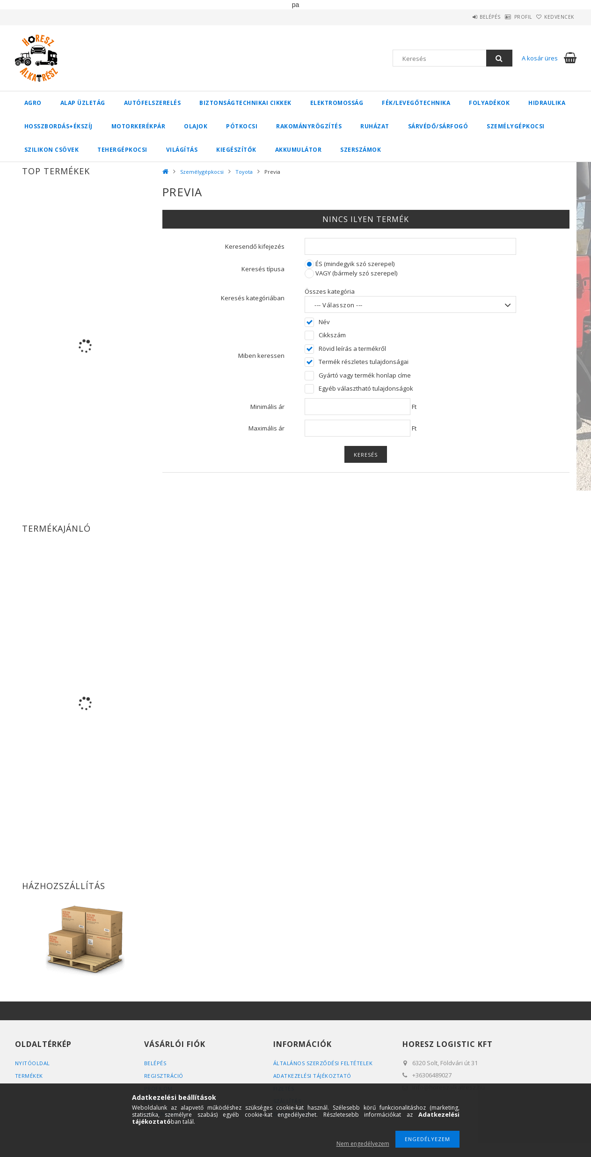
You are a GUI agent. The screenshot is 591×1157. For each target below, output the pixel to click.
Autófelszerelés (152, 103)
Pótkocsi (241, 126)
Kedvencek (554, 17)
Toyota (244, 171)
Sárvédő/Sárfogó (438, 126)
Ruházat (374, 126)
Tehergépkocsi (122, 150)
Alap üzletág (82, 103)
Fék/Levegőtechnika (416, 103)
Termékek (29, 1075)
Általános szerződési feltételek (323, 1063)
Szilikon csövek (51, 150)
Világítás (182, 150)
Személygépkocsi (516, 126)
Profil (509, 17)
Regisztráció (163, 1075)
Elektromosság (337, 103)
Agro (33, 103)
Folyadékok (489, 103)
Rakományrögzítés (309, 126)
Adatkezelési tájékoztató (312, 1075)
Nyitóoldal (32, 1063)
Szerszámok (360, 150)
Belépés (466, 17)
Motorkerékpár (138, 126)
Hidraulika (546, 103)
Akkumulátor (298, 150)
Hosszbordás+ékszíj (58, 126)
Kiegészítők (236, 150)
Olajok (195, 126)
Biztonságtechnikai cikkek (245, 103)
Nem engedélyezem (362, 1144)
